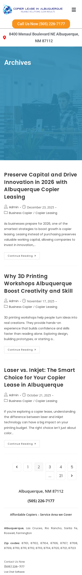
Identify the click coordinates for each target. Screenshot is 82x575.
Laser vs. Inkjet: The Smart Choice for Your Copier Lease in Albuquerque (39, 361)
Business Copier (20, 197)
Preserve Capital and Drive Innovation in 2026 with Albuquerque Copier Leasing (40, 169)
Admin (14, 191)
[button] (73, 10)
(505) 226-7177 (14, 551)
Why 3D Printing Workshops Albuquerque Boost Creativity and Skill (38, 267)
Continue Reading (24, 239)
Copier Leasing (46, 197)
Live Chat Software (14, 556)
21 (61, 459)
